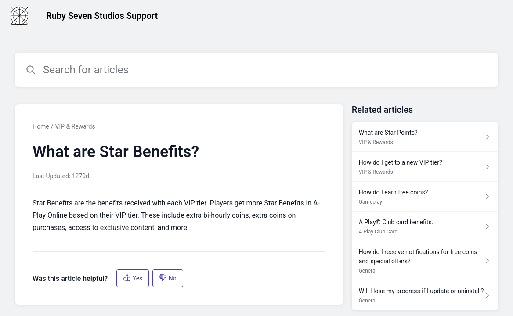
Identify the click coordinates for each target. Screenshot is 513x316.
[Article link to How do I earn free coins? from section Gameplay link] (425, 197)
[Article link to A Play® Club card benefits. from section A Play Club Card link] (425, 226)
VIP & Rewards (75, 126)
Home (41, 126)
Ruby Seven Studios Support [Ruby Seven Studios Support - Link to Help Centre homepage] (102, 16)
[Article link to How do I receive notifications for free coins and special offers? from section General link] (425, 260)
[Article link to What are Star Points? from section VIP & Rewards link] (425, 137)
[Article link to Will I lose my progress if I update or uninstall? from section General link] (425, 295)
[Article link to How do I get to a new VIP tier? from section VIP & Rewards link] (425, 167)
